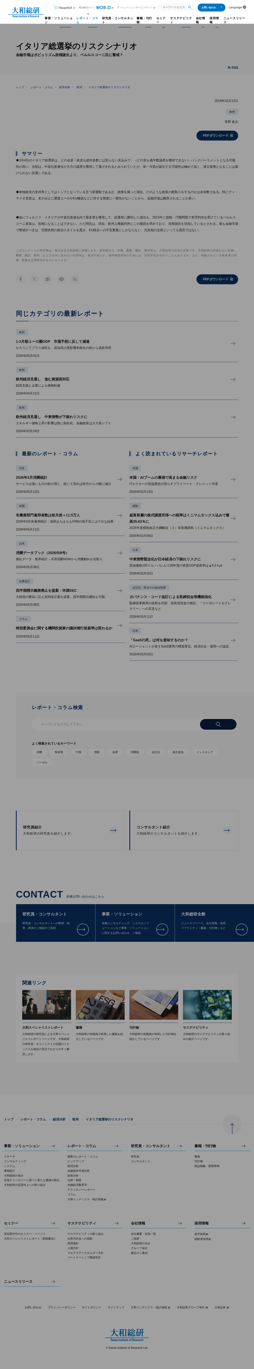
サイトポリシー (91, 1307)
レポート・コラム (42, 87)
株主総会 (178, 752)
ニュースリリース (18, 1282)
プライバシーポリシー (62, 1307)
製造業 (59, 752)
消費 (39, 752)
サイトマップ (116, 1307)
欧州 (79, 87)
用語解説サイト (96, 7)
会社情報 (138, 1223)
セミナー (11, 1223)
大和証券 (222, 1307)
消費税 (135, 752)
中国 (78, 752)
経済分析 (64, 87)
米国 (22, 505)
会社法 (156, 752)
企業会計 (24, 581)
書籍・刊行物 (205, 1146)
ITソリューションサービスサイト (136, 7)
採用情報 (201, 1223)
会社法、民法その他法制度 (149, 587)
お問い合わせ (212, 7)
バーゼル (42, 762)
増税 (97, 752)
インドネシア (204, 752)
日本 (22, 468)
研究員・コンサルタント (150, 1146)
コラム (23, 618)
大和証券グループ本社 (192, 1307)
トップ (20, 87)
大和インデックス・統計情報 (150, 1307)
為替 (115, 752)
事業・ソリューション (22, 1146)
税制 (135, 505)
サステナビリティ (81, 1223)
